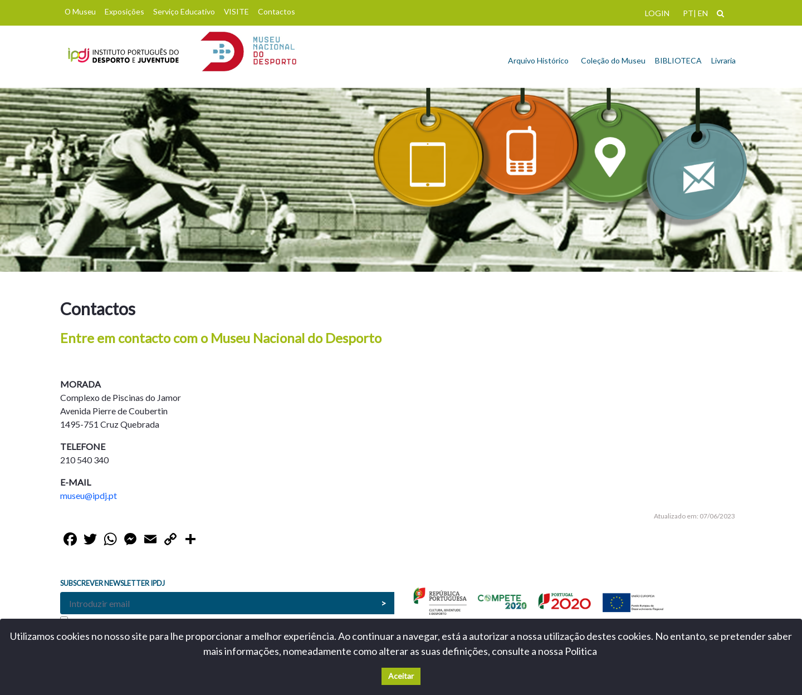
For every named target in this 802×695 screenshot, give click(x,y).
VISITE (236, 11)
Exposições (124, 11)
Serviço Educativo (184, 11)
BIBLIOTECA (678, 60)
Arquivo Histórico (538, 60)
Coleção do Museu (613, 60)
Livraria (723, 60)
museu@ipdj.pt (88, 495)
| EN (700, 13)
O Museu (80, 11)
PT (688, 13)
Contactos (276, 11)
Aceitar (401, 676)
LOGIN (657, 13)
